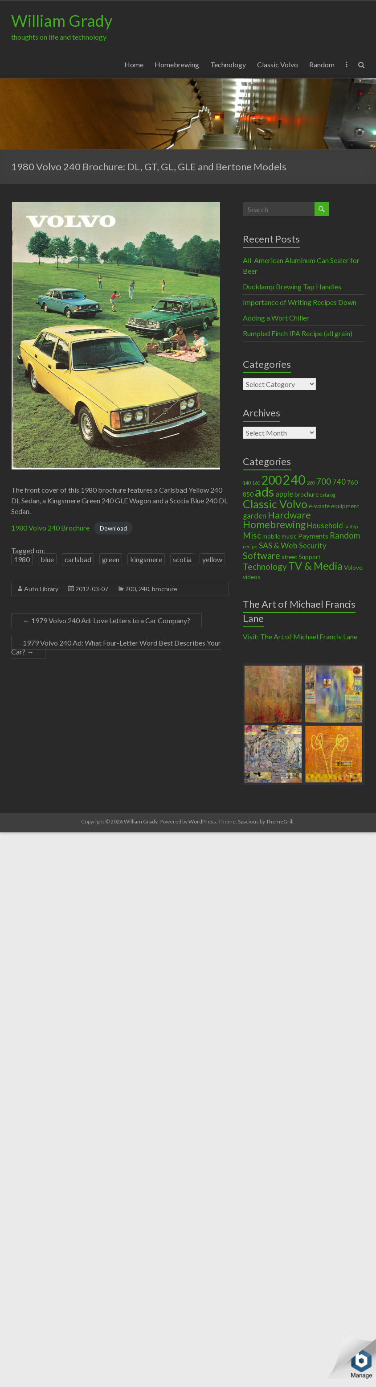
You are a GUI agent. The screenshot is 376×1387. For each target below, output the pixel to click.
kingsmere (146, 559)
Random (322, 64)
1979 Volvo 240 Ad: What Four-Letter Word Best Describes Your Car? (116, 647)
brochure (164, 589)
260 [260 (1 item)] (311, 483)
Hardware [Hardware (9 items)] (289, 515)
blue (47, 559)
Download (113, 528)
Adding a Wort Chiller (276, 317)
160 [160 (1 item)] (256, 483)
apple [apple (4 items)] (284, 494)
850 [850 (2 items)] (248, 494)
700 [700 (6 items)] (323, 481)
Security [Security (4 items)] (313, 545)
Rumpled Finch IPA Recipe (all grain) (297, 333)
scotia (182, 559)
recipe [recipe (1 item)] (250, 546)
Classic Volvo (277, 64)
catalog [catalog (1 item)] (327, 495)
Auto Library (41, 589)
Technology (228, 64)
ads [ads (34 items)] (264, 491)
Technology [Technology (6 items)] (265, 566)
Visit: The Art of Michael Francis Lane (300, 636)
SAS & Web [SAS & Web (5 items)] (278, 545)
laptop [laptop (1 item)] (351, 526)
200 (130, 589)
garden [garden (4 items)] (254, 515)
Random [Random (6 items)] (345, 535)
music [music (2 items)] (289, 536)
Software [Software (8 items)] (261, 555)
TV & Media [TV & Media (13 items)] (315, 566)
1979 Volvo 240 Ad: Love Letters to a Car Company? (106, 620)
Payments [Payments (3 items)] (313, 536)
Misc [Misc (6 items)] (252, 535)
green (110, 559)
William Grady (61, 20)
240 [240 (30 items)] (294, 479)
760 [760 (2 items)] (352, 482)
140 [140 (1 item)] (247, 483)
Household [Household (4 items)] (325, 525)
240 (144, 589)
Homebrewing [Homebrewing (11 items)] (274, 525)
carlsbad (78, 559)
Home (133, 64)
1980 (22, 559)
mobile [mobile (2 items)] (271, 536)
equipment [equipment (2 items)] (345, 506)
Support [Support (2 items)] (309, 556)
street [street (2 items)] (289, 556)
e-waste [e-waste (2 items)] (319, 506)
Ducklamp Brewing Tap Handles (292, 286)
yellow (212, 559)
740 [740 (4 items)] (339, 481)
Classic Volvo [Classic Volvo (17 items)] (275, 503)
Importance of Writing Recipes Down (299, 302)
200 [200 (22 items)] (272, 480)
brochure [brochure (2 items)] (306, 494)
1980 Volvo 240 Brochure (50, 527)
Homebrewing (177, 64)
